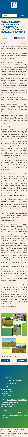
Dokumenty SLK (11, 383)
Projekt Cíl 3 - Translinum (14, 381)
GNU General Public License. (13, 436)
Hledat (21, 15)
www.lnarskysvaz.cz (10, 406)
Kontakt (8, 386)
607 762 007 (22, 400)
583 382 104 (11, 400)
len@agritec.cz (10, 404)
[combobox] (9, 15)
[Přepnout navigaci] (4, 13)
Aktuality (9, 378)
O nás (8, 375)
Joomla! (2, 434)
